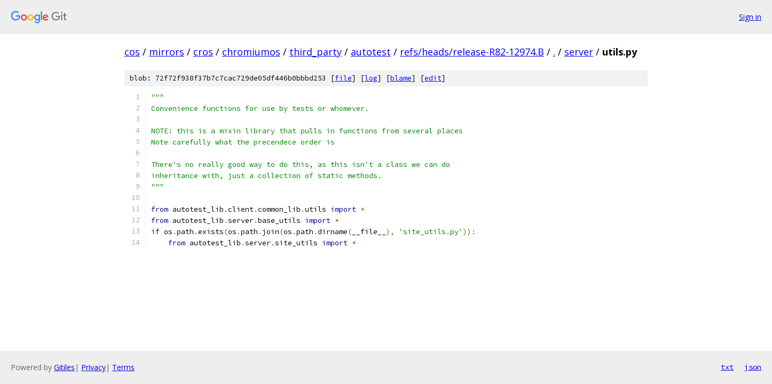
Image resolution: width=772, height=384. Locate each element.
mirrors (166, 51)
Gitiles (64, 367)
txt (727, 367)
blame (401, 78)
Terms (123, 367)
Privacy (93, 367)
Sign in (750, 17)
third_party (315, 51)
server (578, 51)
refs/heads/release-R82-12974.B (472, 51)
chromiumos (251, 51)
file (343, 78)
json (752, 367)
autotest (371, 51)
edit (433, 78)
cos (132, 51)
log (371, 78)
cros (203, 51)
